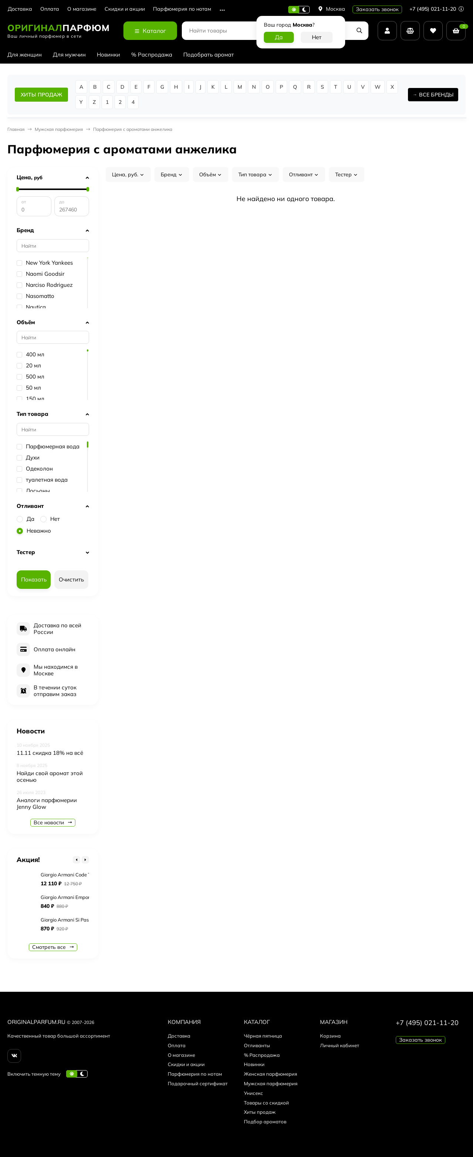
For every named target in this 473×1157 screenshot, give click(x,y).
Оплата (49, 9)
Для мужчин (69, 54)
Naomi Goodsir (40, 274)
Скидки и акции (125, 9)
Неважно (34, 530)
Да (25, 518)
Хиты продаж (260, 1112)
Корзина (330, 1036)
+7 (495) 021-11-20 (436, 9)
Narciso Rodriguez (45, 285)
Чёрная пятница (263, 1036)
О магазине (81, 9)
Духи (28, 457)
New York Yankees (45, 262)
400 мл (30, 354)
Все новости (53, 822)
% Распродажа (151, 54)
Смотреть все (53, 947)
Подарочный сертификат (198, 1083)
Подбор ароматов (265, 1121)
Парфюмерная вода (48, 446)
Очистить (71, 579)
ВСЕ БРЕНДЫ (436, 94)
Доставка (20, 9)
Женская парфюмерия (270, 1074)
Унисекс (253, 1093)
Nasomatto (35, 296)
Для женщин (24, 54)
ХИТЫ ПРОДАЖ (41, 94)
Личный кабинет (339, 1045)
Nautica (31, 307)
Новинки (108, 54)
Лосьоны (33, 491)
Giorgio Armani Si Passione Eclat (76, 920)
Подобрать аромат (208, 54)
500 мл (30, 376)
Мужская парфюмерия (59, 129)
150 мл (30, 399)
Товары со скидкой (266, 1103)
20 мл (29, 365)
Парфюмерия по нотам (182, 9)
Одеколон (35, 468)
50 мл (29, 387)
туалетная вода (42, 479)
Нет (50, 518)
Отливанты (257, 1045)
